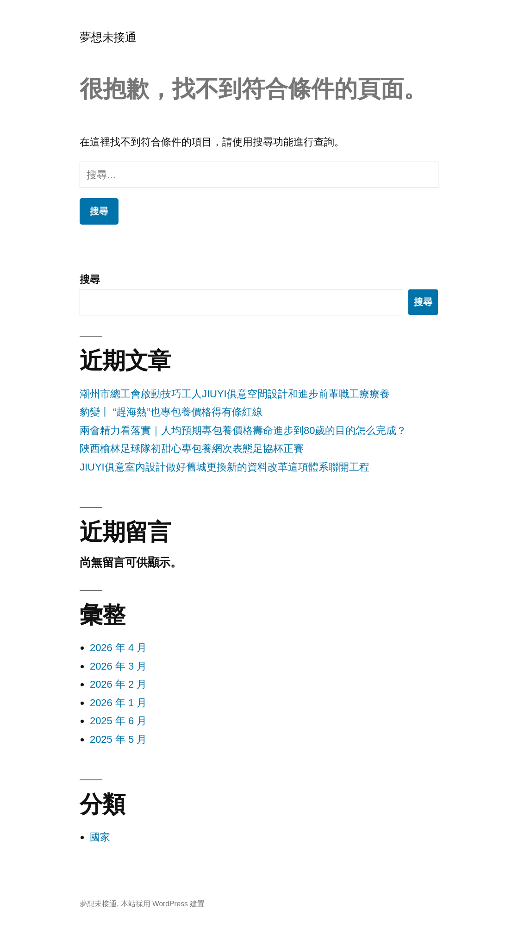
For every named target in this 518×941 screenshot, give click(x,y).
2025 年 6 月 (118, 721)
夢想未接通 (108, 37)
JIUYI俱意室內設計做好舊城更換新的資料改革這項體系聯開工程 (224, 467)
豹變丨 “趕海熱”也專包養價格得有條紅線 (171, 412)
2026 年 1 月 (118, 703)
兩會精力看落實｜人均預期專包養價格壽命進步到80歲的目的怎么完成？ (243, 430)
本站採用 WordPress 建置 (163, 904)
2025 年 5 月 (118, 739)
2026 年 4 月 (118, 647)
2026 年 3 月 (118, 666)
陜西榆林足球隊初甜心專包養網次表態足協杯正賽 (192, 448)
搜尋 (90, 279)
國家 (100, 837)
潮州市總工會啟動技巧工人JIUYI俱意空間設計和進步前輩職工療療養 (235, 394)
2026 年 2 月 (118, 684)
